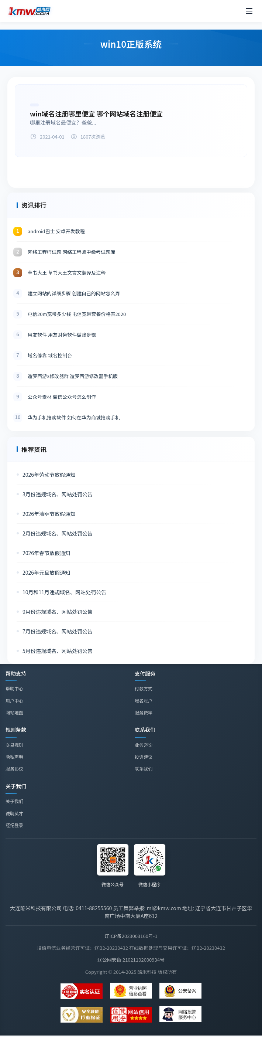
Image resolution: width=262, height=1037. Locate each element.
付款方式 (143, 688)
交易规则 (14, 745)
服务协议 (14, 768)
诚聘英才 (14, 814)
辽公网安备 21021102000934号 (131, 959)
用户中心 (14, 700)
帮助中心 (14, 688)
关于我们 (14, 802)
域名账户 (143, 700)
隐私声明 (14, 757)
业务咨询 (143, 745)
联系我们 (143, 769)
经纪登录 (14, 826)
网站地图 (14, 712)
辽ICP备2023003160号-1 (130, 935)
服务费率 (143, 712)
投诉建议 (143, 757)
